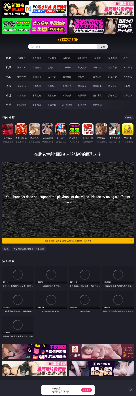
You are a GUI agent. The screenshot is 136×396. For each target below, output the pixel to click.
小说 (8, 95)
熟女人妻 (82, 67)
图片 (8, 86)
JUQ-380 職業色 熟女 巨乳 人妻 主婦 (29, 249)
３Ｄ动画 (67, 67)
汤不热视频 (67, 104)
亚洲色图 (36, 86)
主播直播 (112, 67)
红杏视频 (82, 104)
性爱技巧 (127, 95)
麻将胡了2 (82, 58)
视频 (8, 67)
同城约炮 (21, 104)
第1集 (6, 249)
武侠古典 (67, 95)
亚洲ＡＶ (21, 67)
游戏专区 (67, 58)
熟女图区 (112, 86)
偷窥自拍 (21, 86)
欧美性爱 (67, 76)
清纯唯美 (97, 86)
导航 (8, 104)
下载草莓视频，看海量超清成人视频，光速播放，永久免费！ (88, 240)
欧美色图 (52, 86)
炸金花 (97, 58)
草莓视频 (52, 104)
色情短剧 (97, 104)
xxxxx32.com (68, 40)
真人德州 (36, 58)
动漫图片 (67, 86)
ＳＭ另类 (127, 67)
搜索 (102, 46)
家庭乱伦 (36, 95)
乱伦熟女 (112, 76)
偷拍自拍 (36, 76)
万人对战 (52, 58)
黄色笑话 (112, 95)
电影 (8, 77)
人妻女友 (52, 95)
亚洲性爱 (21, 76)
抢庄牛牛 (127, 58)
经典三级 (97, 76)
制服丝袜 (82, 76)
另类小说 (97, 95)
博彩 (8, 58)
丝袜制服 (97, 67)
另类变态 (127, 76)
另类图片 (127, 86)
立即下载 (86, 390)
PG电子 (21, 58)
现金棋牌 (112, 58)
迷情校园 (82, 95)
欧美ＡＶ (52, 67)
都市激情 (21, 95)
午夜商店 (36, 104)
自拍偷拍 (36, 67)
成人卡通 (52, 76)
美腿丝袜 (82, 86)
